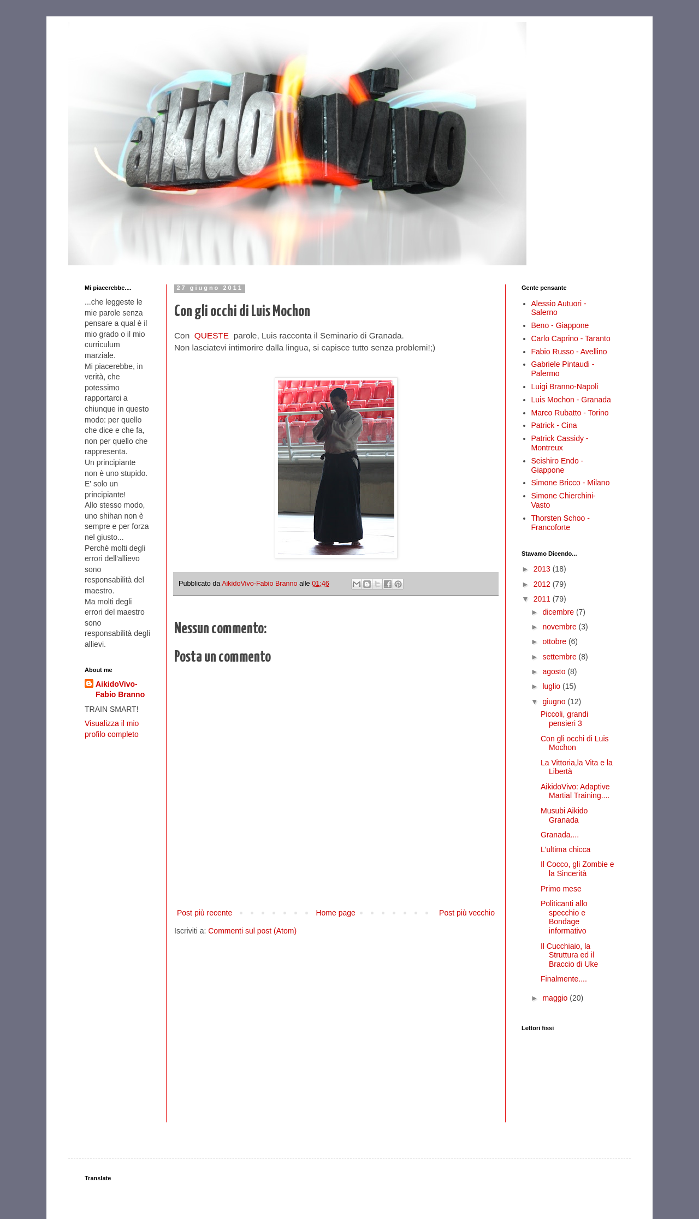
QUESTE (211, 335)
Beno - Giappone (560, 325)
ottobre (555, 641)
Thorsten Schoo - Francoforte (560, 523)
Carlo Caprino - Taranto (571, 338)
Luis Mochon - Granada (571, 399)
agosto (554, 671)
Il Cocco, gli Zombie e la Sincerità (577, 869)
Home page (335, 912)
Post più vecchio (467, 912)
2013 (543, 568)
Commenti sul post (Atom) (252, 930)
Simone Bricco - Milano (570, 482)
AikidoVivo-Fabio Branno (120, 689)
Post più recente (204, 912)
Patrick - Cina (554, 425)
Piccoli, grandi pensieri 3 (564, 719)
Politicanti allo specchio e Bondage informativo (564, 917)
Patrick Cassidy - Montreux (560, 443)
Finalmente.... (564, 978)
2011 (543, 598)
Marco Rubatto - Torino (570, 412)
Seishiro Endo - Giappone (557, 465)
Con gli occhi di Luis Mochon (575, 743)
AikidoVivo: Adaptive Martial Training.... (575, 791)
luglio (552, 686)
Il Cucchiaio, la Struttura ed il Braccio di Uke (569, 955)
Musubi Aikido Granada (564, 815)
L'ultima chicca (565, 849)
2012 (543, 584)
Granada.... (560, 834)
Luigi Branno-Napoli (565, 386)
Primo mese (561, 888)
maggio (556, 998)
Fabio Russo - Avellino (569, 351)
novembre (560, 626)
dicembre (559, 612)
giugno (554, 701)
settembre (560, 656)
